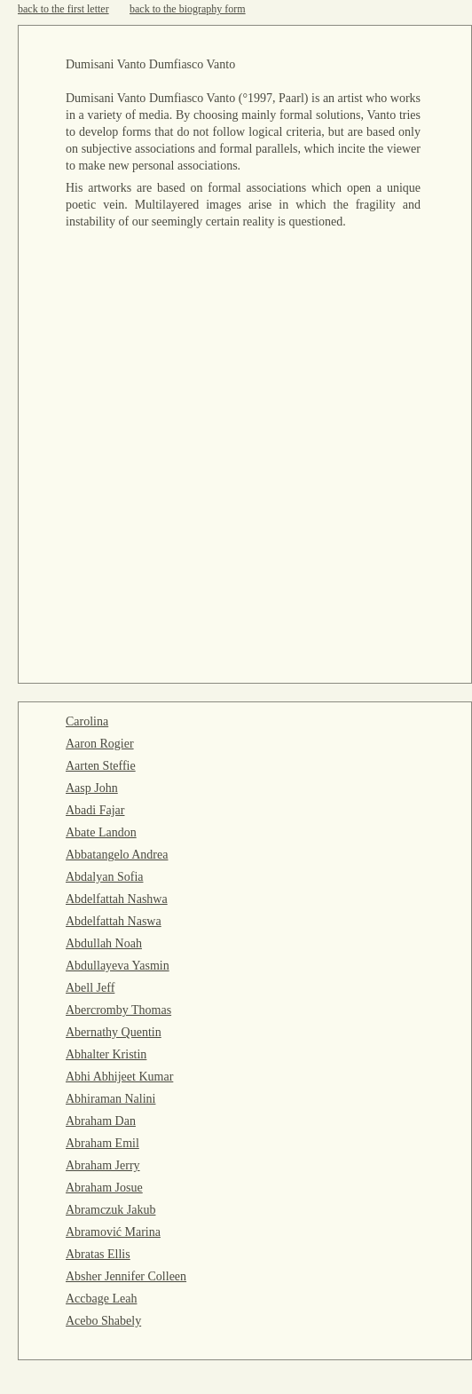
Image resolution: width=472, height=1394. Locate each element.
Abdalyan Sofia (104, 876)
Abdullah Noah (104, 943)
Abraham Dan (101, 1121)
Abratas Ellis (98, 1254)
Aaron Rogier (100, 743)
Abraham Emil (102, 1143)
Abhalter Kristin (106, 1054)
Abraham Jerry (103, 1165)
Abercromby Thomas (118, 1010)
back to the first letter (63, 9)
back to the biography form (188, 9)
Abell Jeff (90, 987)
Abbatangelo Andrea (117, 854)
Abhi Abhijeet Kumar (119, 1076)
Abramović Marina (113, 1232)
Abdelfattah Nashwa (117, 899)
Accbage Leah (101, 1298)
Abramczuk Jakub (110, 1209)
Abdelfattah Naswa (113, 921)
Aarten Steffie (101, 765)
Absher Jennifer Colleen (126, 1276)
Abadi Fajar (95, 810)
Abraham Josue (104, 1187)
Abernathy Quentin (113, 1032)
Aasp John (92, 788)
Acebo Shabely (103, 1320)
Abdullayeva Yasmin (117, 965)
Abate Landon (101, 832)
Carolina (87, 721)
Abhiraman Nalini (110, 1098)
